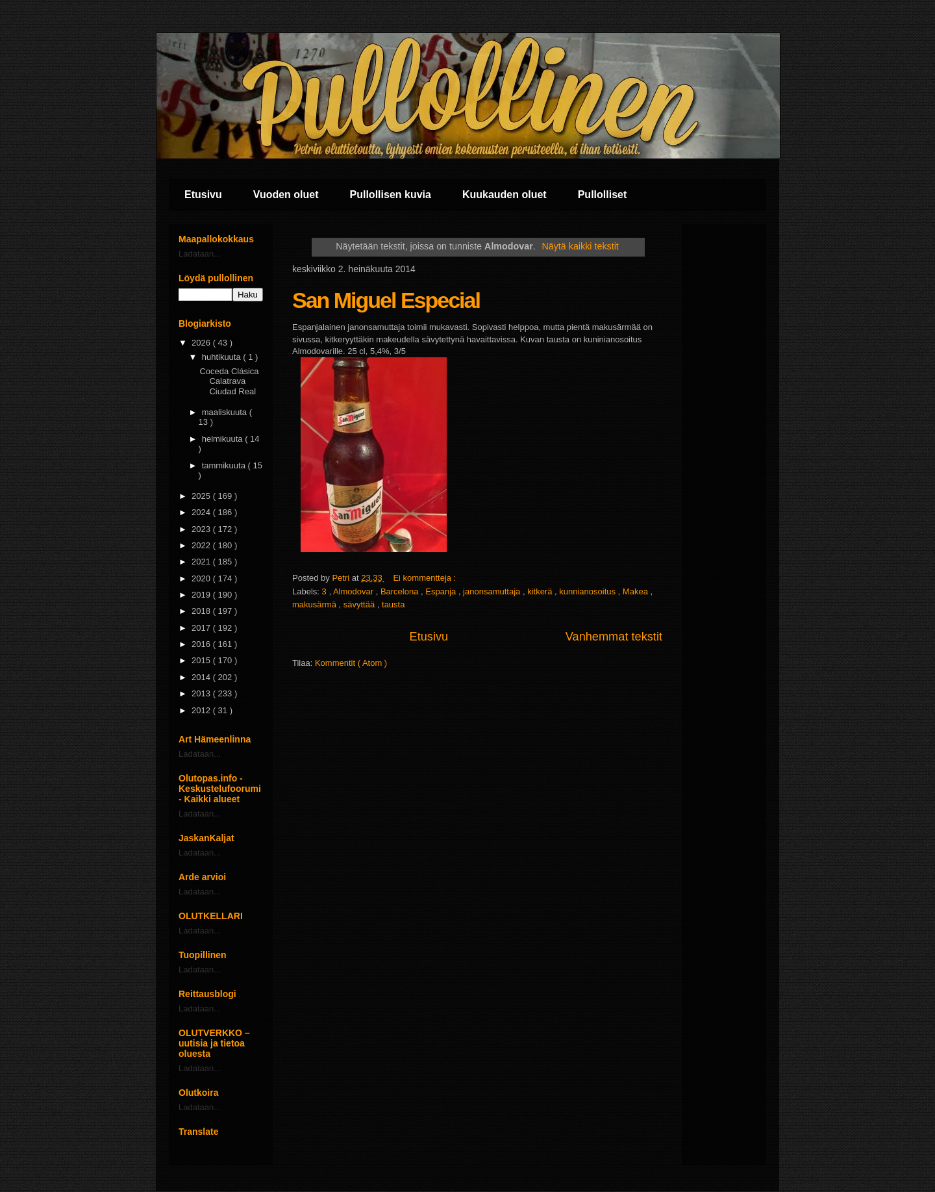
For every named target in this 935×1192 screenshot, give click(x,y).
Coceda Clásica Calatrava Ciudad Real (228, 381)
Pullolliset (602, 194)
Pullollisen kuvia (390, 194)
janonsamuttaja (493, 591)
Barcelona (400, 591)
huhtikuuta (222, 357)
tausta (393, 604)
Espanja (441, 591)
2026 (202, 343)
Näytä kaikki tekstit (580, 246)
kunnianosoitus (588, 591)
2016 (202, 644)
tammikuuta (225, 465)
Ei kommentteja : (425, 578)
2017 (202, 628)
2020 (202, 578)
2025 (202, 496)
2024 (202, 512)
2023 (202, 529)
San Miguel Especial (386, 300)
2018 (202, 611)
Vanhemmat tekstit (614, 636)
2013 (202, 693)
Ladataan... (200, 254)
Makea (637, 591)
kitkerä (541, 591)
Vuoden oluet (286, 194)
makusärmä (315, 604)
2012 (202, 710)
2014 (202, 677)
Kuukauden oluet (504, 194)
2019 (202, 595)
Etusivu (203, 194)
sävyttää (360, 604)
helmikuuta (223, 439)
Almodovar (354, 591)
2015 (202, 660)
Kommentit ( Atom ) (351, 663)
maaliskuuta (225, 412)
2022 (202, 545)
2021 (202, 561)
